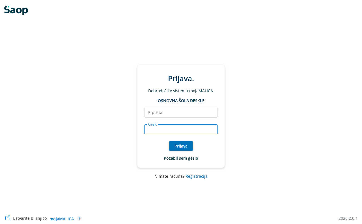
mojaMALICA (61, 218)
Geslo (152, 124)
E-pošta (155, 113)
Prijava (181, 146)
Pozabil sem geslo (181, 158)
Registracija (197, 176)
